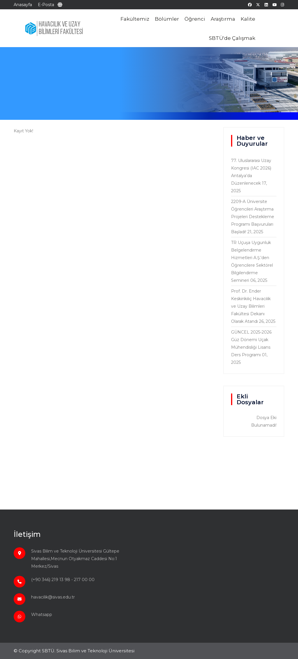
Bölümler (167, 19)
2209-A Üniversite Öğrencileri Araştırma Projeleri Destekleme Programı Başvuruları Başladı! (252, 216)
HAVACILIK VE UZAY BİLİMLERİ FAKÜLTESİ (61, 28)
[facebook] (250, 4)
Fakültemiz (134, 19)
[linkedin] (266, 4)
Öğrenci (195, 19)
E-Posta (46, 4)
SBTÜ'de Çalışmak (232, 38)
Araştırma (223, 19)
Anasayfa (23, 4)
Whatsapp (41, 614)
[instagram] (282, 4)
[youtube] (274, 4)
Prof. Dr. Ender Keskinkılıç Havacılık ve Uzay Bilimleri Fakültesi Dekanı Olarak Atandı (251, 306)
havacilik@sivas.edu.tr (53, 597)
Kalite (248, 19)
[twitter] (258, 4)
